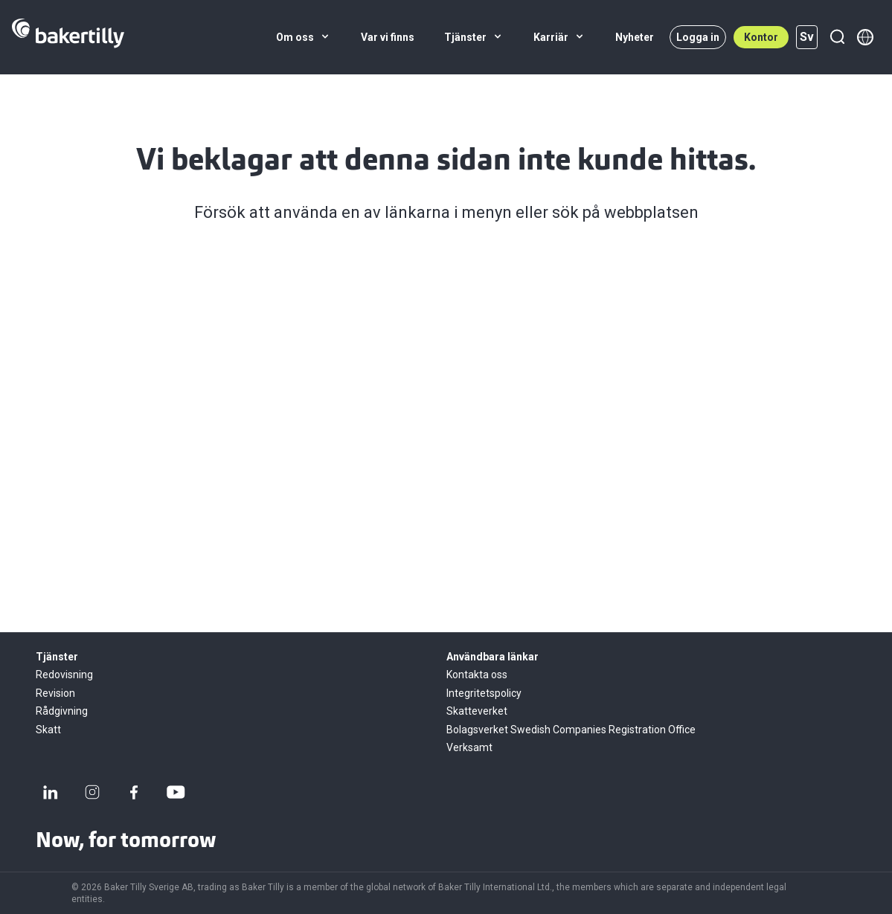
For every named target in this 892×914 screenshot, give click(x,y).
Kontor (761, 37)
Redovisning (64, 674)
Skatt (48, 730)
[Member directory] (865, 37)
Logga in (697, 37)
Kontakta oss (476, 674)
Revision (55, 693)
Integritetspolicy (484, 693)
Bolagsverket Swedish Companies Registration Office (571, 730)
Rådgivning (62, 711)
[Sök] (837, 37)
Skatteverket (476, 711)
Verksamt (469, 747)
